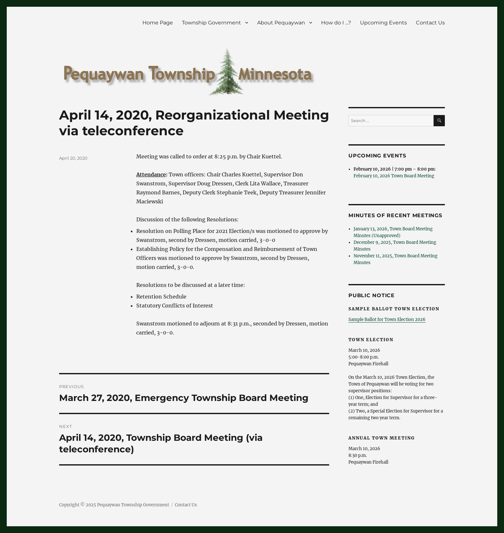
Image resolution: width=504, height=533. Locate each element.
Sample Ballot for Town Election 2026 (387, 319)
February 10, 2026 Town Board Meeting (394, 176)
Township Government (211, 23)
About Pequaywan (281, 23)
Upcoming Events (383, 23)
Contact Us (430, 23)
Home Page (157, 23)
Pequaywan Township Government (133, 505)
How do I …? (336, 23)
